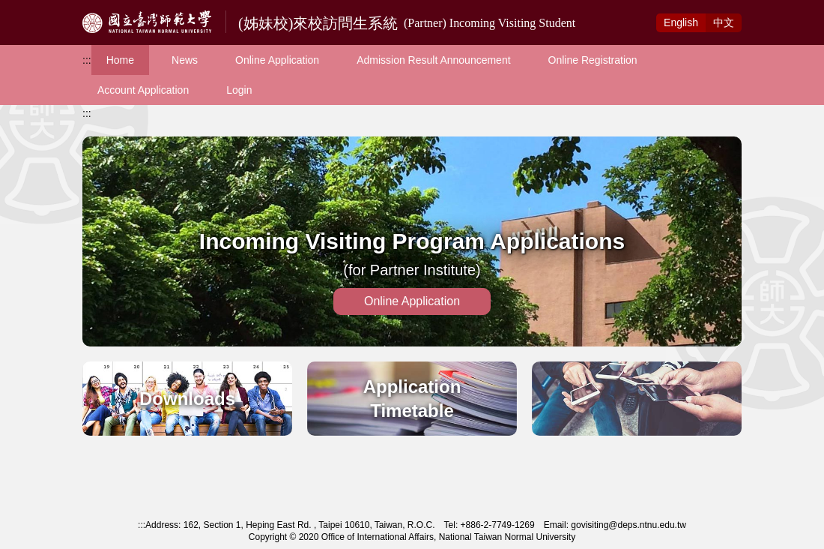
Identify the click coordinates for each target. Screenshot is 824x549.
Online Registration (592, 60)
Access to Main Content (55, 8)
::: (86, 60)
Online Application (277, 60)
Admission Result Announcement (433, 60)
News (185, 60)
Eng (681, 22)
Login (239, 90)
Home (120, 60)
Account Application (143, 90)
